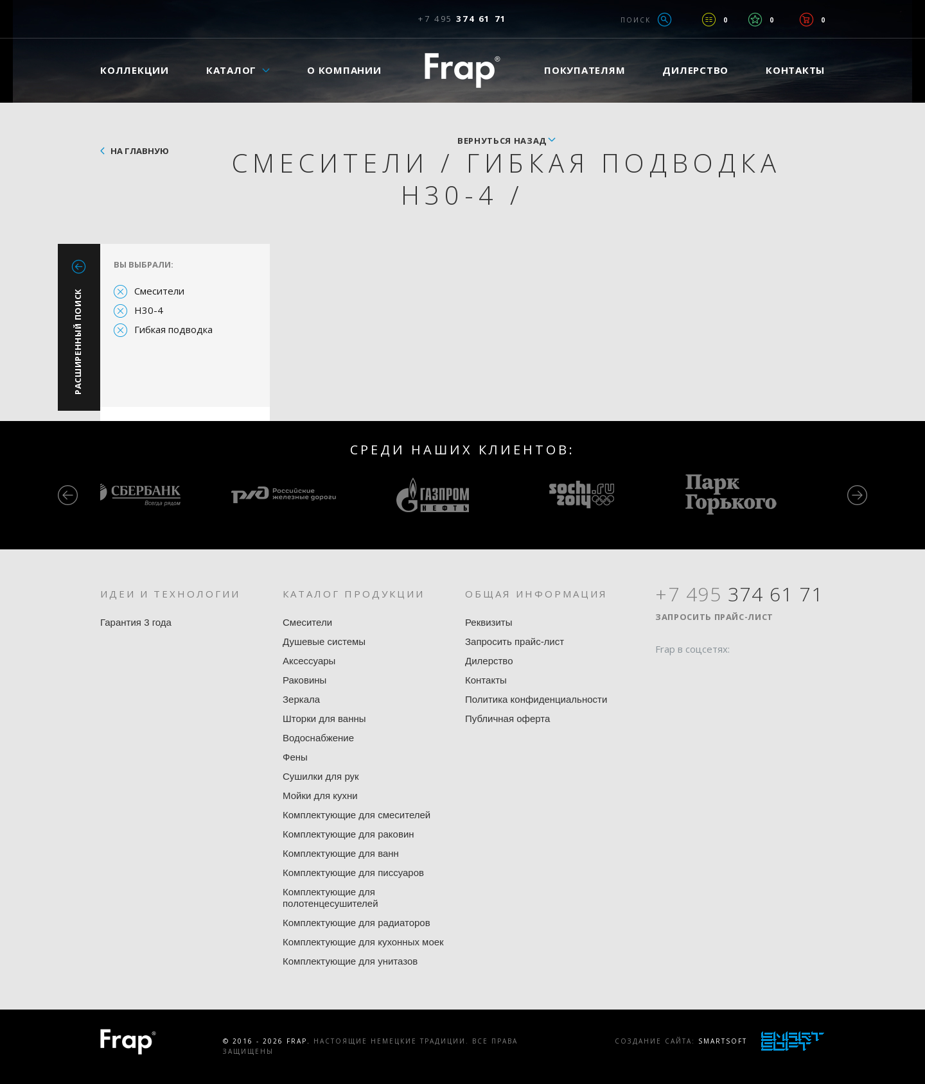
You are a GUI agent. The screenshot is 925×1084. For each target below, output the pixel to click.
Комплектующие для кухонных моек (363, 941)
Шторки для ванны (324, 718)
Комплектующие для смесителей (356, 814)
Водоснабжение (318, 737)
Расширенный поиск (78, 341)
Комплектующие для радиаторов (356, 922)
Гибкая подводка (173, 329)
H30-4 (148, 310)
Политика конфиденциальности (536, 699)
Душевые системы (324, 641)
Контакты (795, 70)
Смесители (159, 290)
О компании (344, 70)
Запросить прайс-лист (514, 641)
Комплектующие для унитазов (350, 961)
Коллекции (134, 70)
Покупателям (584, 70)
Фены (295, 757)
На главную (139, 151)
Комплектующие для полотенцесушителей (330, 897)
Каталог (231, 70)
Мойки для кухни (320, 795)
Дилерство (695, 70)
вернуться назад (502, 140)
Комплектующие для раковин (348, 834)
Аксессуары (309, 660)
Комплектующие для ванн (341, 853)
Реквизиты (489, 622)
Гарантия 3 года (136, 622)
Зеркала (301, 699)
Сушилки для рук (321, 776)
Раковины (304, 680)
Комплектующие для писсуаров (353, 872)
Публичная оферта (507, 718)
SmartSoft (722, 1041)
